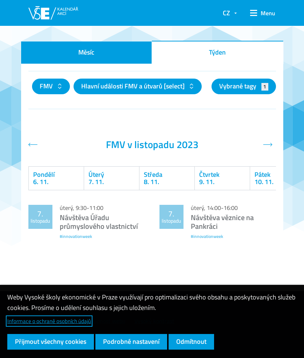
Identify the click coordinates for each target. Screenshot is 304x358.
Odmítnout (191, 341)
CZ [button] (226, 13)
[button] (260, 13)
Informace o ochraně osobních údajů (49, 321)
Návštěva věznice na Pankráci (222, 222)
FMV (47, 86)
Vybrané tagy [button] (243, 86)
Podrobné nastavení (131, 341)
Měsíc (86, 52)
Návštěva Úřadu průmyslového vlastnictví (99, 222)
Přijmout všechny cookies (50, 341)
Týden (217, 52)
